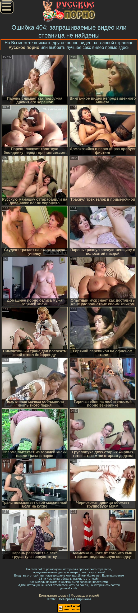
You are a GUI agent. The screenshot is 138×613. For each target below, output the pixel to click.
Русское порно (23, 47)
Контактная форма (53, 595)
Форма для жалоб (85, 595)
